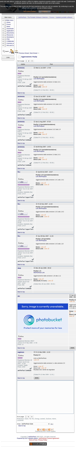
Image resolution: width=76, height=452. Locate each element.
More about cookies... (30, 11)
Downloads (10, 28)
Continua (44, 11)
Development (11, 37)
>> (32, 61)
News (8, 26)
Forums (51, 17)
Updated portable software (64, 17)
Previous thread (24, 53)
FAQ (8, 39)
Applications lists (12, 31)
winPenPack (32, 437)
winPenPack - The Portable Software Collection (33, 17)
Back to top (21, 93)
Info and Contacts (12, 45)
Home (8, 22)
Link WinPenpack (39, 79)
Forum (9, 24)
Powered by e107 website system (27, 438)
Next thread (33, 53)
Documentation (11, 33)
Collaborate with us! (13, 41)
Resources (10, 35)
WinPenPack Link (39, 272)
